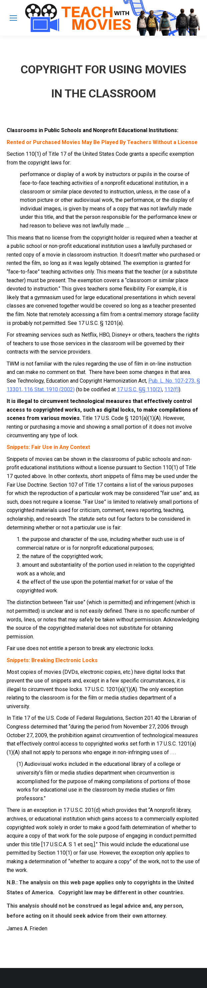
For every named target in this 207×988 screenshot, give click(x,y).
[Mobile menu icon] (13, 18)
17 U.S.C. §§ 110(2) (139, 389)
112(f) (171, 389)
